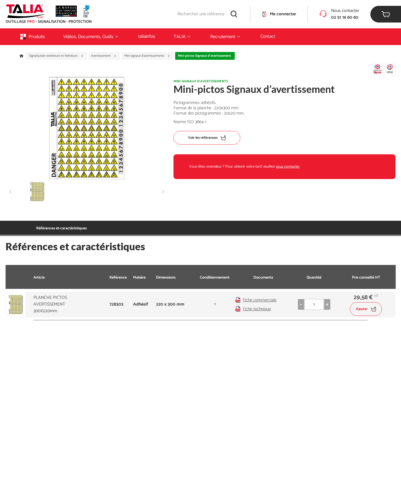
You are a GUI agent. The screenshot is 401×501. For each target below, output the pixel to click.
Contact (267, 36)
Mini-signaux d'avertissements (147, 55)
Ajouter (366, 309)
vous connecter (288, 166)
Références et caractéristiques (61, 228)
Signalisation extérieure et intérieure (56, 55)
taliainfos (146, 36)
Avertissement (103, 55)
